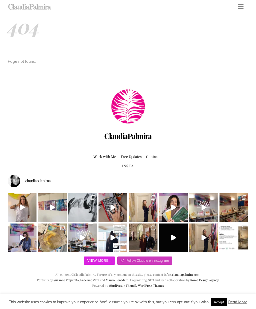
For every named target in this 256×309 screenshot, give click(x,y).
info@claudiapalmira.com (182, 274)
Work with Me (105, 156)
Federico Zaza (89, 280)
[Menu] (241, 7)
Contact (152, 156)
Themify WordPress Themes (145, 286)
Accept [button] (219, 302)
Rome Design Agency (204, 280)
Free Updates (131, 156)
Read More (237, 302)
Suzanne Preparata (66, 280)
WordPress (116, 286)
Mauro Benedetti (117, 280)
